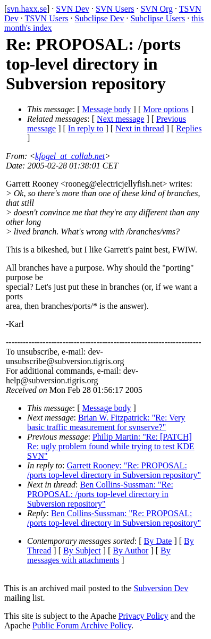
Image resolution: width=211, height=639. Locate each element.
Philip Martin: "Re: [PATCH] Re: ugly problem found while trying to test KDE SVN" (111, 446)
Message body (106, 109)
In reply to (86, 128)
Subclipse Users (157, 18)
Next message (120, 118)
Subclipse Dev (99, 18)
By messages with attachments (99, 555)
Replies (188, 128)
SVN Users (115, 8)
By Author (130, 550)
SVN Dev (72, 8)
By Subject (82, 550)
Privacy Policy (143, 615)
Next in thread (139, 128)
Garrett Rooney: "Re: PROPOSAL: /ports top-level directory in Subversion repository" (114, 470)
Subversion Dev (161, 588)
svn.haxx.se (27, 8)
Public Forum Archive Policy (81, 625)
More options (166, 109)
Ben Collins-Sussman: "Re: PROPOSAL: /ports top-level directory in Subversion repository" (100, 494)
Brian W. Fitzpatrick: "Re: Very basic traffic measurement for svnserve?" (106, 422)
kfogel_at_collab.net (70, 156)
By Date (158, 540)
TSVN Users (46, 18)
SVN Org (156, 8)
